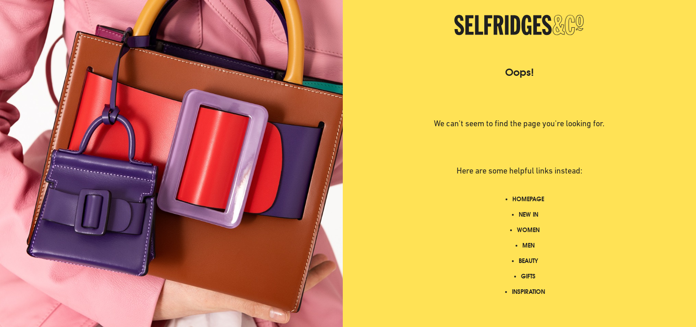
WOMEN (528, 230)
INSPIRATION (528, 292)
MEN (528, 245)
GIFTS (528, 276)
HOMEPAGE (528, 199)
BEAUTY (528, 261)
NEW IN (528, 214)
